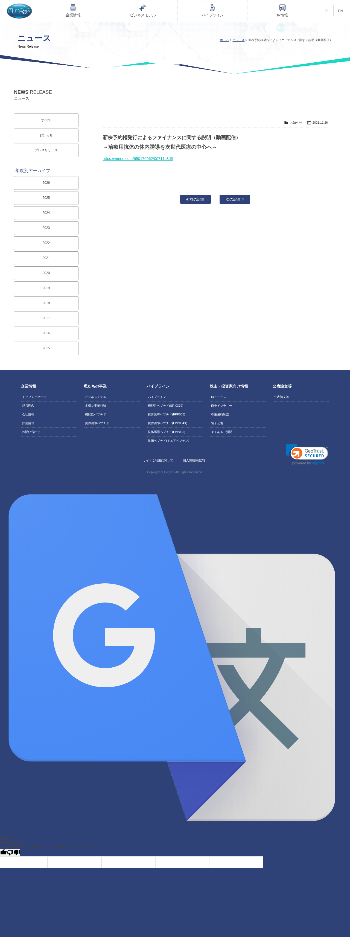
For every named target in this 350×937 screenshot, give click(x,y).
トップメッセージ (34, 396)
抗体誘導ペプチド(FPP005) (166, 431)
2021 (46, 258)
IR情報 (282, 15)
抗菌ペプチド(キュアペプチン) (168, 440)
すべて (46, 120)
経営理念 (28, 405)
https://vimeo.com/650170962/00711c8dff (138, 158)
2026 (46, 183)
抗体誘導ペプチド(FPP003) (166, 414)
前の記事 (195, 199)
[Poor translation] (13, 852)
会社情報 (28, 414)
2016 (46, 333)
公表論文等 (281, 396)
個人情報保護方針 (195, 460)
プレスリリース (46, 150)
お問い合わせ (31, 431)
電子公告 (217, 423)
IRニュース (218, 396)
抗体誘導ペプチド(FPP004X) (167, 423)
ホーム (224, 40)
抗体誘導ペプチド (97, 423)
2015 (46, 348)
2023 (46, 228)
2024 (46, 213)
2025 (46, 198)
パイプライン (213, 15)
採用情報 (28, 423)
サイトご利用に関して (158, 460)
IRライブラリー (221, 405)
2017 (46, 318)
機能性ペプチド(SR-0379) (165, 405)
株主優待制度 (220, 414)
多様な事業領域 (95, 405)
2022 (46, 243)
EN (340, 11)
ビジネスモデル (143, 15)
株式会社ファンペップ (19, 11)
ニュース (238, 40)
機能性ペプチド (95, 414)
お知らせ (46, 135)
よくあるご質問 (221, 431)
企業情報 (73, 15)
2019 (46, 288)
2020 (46, 273)
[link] (307, 455)
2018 (46, 303)
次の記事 (235, 199)
